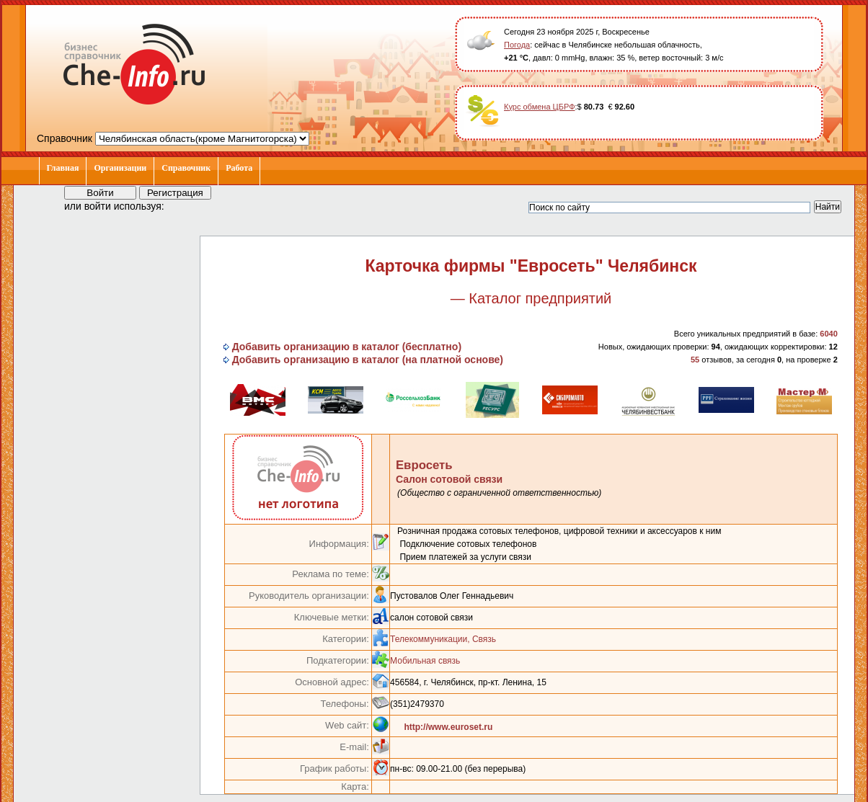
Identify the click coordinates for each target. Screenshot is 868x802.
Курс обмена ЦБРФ (539, 106)
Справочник (186, 168)
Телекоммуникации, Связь (443, 639)
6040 (828, 333)
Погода (517, 44)
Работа (239, 168)
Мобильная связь (425, 661)
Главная (63, 168)
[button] (188, 205)
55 (695, 359)
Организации (120, 168)
